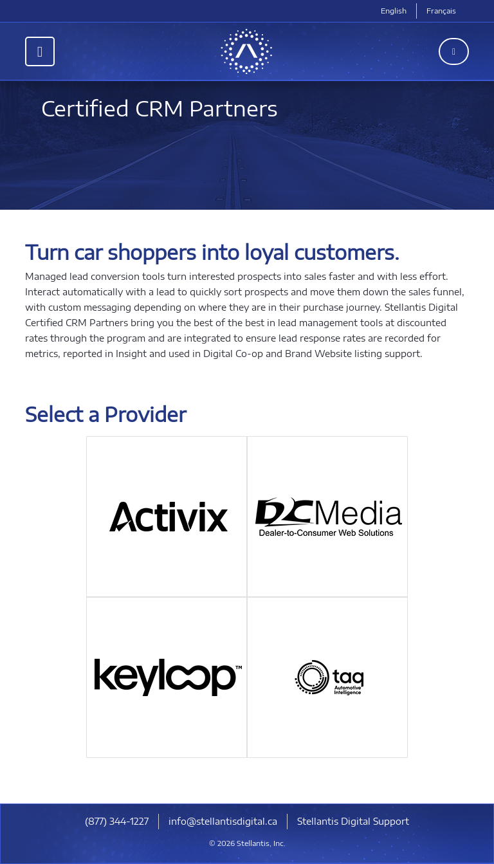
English (394, 10)
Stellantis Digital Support (353, 821)
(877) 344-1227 (117, 821)
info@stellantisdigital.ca (223, 821)
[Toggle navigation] (40, 51)
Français (441, 10)
